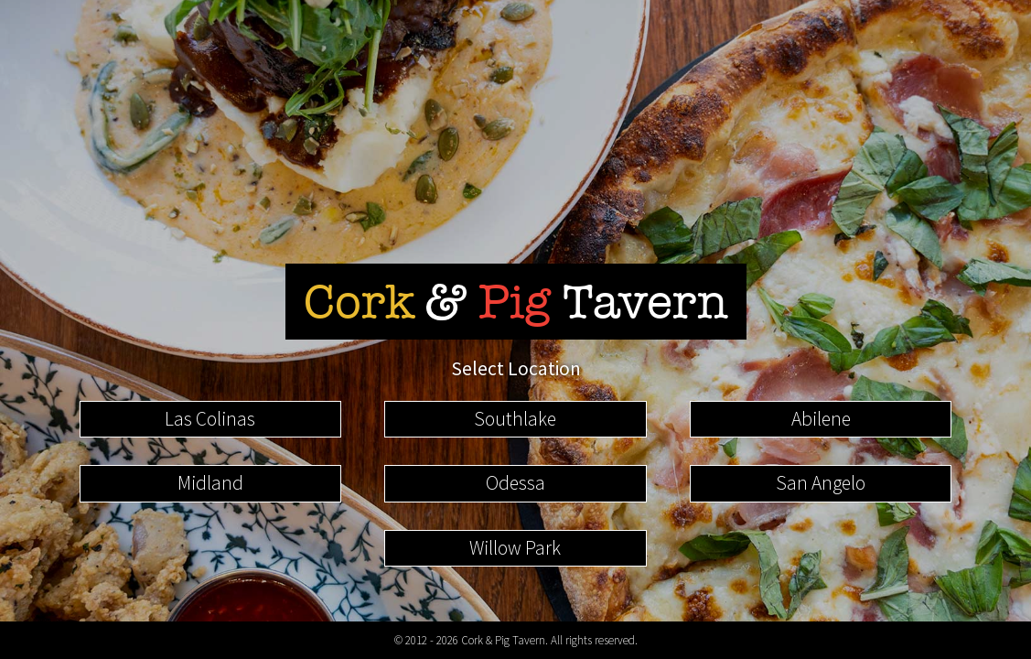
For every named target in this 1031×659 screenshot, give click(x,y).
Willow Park (515, 547)
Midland (210, 482)
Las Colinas (210, 418)
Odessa (515, 482)
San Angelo (820, 482)
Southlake (515, 418)
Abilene (821, 418)
